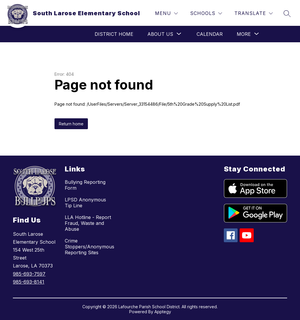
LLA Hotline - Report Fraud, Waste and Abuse (88, 223)
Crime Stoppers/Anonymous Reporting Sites (89, 246)
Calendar (210, 34)
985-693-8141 (28, 282)
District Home (114, 34)
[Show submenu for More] (244, 34)
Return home (71, 123)
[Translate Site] (253, 13)
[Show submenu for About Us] (160, 34)
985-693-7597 (29, 274)
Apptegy (162, 311)
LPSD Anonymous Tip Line (85, 202)
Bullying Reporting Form (85, 185)
